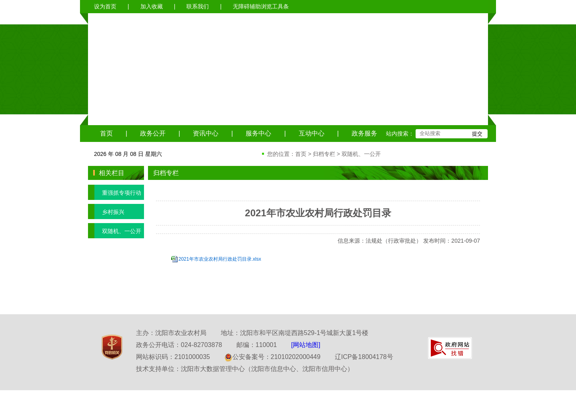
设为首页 (105, 6)
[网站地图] (305, 344)
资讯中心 (205, 133)
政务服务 (364, 133)
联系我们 (197, 6)
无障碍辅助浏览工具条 (261, 6)
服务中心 (258, 133)
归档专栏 (324, 154)
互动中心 (311, 133)
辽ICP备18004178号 (364, 356)
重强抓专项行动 (114, 192)
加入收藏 (151, 6)
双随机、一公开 (361, 154)
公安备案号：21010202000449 (272, 356)
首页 (106, 133)
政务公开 (153, 133)
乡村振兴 (106, 211)
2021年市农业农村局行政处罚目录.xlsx (219, 259)
